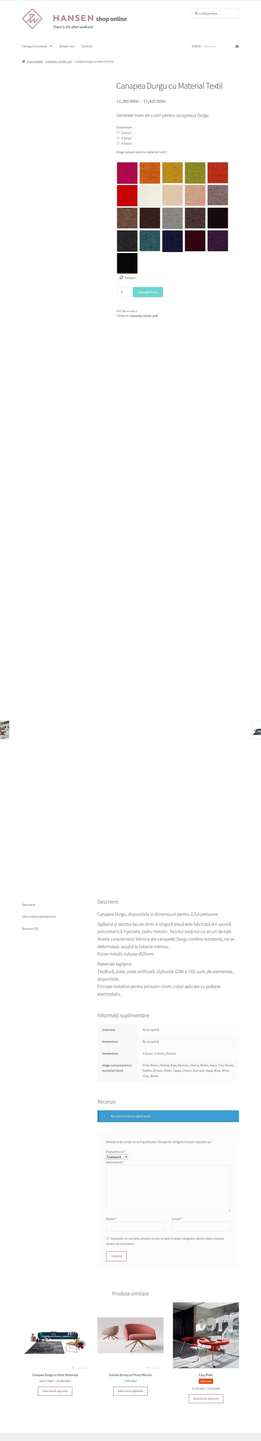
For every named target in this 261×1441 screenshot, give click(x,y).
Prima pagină (35, 61)
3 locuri (126, 138)
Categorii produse (34, 46)
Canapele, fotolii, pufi (59, 61)
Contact (87, 46)
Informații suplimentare (39, 853)
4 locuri (126, 143)
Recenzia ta (115, 1098)
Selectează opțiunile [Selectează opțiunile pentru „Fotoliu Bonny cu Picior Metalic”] (130, 1327)
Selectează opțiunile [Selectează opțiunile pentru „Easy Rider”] (206, 1334)
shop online (90, 19)
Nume (111, 1155)
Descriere (28, 841)
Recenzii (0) (30, 865)
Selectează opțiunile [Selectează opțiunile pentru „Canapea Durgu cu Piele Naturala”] (55, 1327)
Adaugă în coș (148, 292)
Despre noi (66, 46)
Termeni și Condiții (35, 1391)
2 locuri (126, 133)
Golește (130, 278)
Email (177, 1155)
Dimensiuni (124, 127)
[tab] (55, 841)
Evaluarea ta (115, 1088)
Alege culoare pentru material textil (141, 152)
